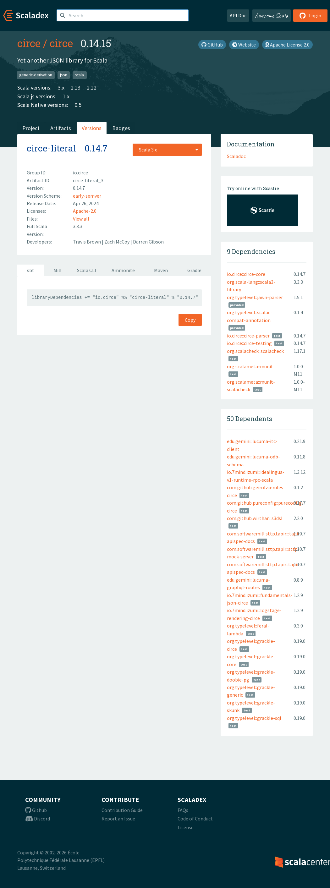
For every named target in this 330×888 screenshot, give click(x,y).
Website (244, 44)
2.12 (91, 87)
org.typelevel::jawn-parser (255, 297)
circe (29, 43)
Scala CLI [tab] (86, 270)
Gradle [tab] (194, 270)
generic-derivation (35, 75)
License (186, 827)
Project (31, 128)
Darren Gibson (148, 241)
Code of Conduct (195, 818)
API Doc (238, 15)
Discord (37, 818)
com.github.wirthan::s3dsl (255, 518)
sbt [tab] (30, 270)
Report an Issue (118, 818)
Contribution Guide (122, 810)
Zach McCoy (117, 241)
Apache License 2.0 (287, 44)
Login (310, 15)
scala (79, 75)
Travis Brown (87, 241)
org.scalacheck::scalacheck (255, 351)
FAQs (183, 810)
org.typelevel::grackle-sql (254, 718)
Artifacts (60, 128)
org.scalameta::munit (250, 366)
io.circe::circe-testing (249, 343)
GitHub (212, 44)
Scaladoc (236, 156)
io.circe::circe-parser (248, 335)
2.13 (75, 87)
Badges (121, 128)
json (63, 75)
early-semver (87, 196)
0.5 (77, 104)
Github (36, 810)
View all (81, 219)
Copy (190, 320)
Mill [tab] (57, 270)
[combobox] (167, 150)
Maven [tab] (161, 270)
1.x (66, 96)
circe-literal (51, 148)
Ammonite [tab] (123, 270)
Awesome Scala (271, 15)
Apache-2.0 (84, 211)
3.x (61, 87)
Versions (92, 128)
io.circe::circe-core (246, 274)
